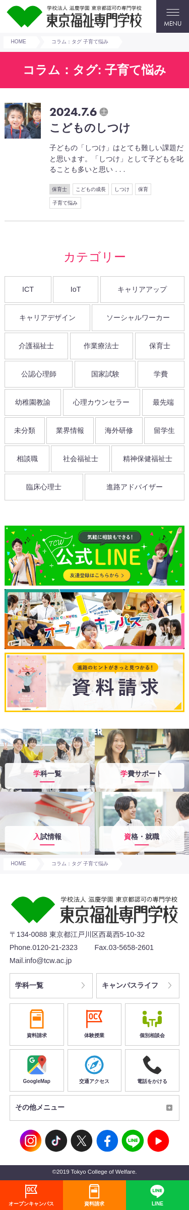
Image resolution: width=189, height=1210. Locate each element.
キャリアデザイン (47, 317)
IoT (76, 289)
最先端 (163, 402)
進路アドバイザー (134, 487)
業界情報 (70, 430)
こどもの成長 (91, 189)
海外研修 (119, 430)
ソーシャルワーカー (138, 317)
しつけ (122, 189)
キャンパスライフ (130, 986)
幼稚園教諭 (32, 402)
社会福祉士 (80, 459)
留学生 (164, 430)
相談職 (27, 459)
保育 (143, 189)
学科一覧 (30, 986)
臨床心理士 (43, 487)
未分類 (24, 430)
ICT (28, 289)
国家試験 (105, 374)
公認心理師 (38, 374)
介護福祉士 (36, 346)
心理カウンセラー (101, 402)
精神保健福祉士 (147, 459)
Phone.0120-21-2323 (44, 947)
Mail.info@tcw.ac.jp (41, 961)
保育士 (59, 189)
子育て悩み (65, 203)
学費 (161, 374)
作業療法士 (101, 346)
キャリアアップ (142, 289)
